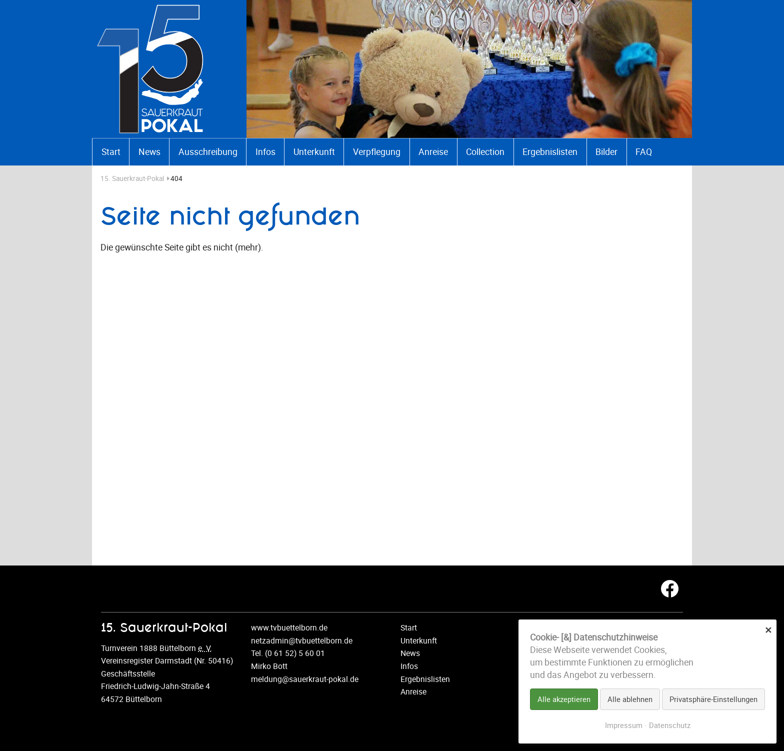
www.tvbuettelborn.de (289, 627)
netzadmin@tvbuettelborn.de (301, 641)
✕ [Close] (768, 629)
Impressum (623, 725)
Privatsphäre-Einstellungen (714, 699)
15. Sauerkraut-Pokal (135, 178)
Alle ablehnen (630, 699)
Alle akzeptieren (564, 699)
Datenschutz (669, 725)
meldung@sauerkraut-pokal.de (304, 679)
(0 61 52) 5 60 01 (295, 653)
